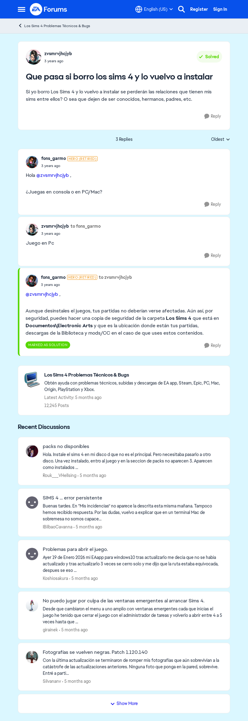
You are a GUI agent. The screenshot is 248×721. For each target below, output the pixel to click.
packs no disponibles (66, 446)
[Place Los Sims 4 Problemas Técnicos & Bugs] (134, 375)
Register (199, 9)
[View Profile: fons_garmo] (32, 162)
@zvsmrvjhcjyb (52, 175)
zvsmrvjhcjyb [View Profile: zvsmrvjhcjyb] (58, 53)
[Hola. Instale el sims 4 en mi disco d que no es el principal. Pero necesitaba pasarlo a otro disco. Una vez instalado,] (132, 461)
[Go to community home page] (48, 9)
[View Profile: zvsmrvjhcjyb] (33, 57)
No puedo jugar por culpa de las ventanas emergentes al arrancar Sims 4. (123, 601)
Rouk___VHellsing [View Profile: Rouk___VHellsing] (59, 475)
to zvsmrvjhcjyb (115, 277)
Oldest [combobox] (220, 139)
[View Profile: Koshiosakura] (32, 554)
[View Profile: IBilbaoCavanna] (32, 502)
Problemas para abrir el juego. (75, 549)
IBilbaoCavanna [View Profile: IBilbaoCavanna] (57, 527)
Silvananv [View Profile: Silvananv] (52, 681)
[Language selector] (154, 9)
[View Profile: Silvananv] (32, 657)
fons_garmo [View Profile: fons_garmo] (53, 158)
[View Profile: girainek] (32, 605)
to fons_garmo (85, 226)
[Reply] (212, 116)
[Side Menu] (21, 9)
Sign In (220, 9)
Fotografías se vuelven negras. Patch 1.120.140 (95, 652)
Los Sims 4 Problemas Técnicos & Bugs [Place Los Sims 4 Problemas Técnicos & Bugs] (54, 25)
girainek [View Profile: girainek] (50, 630)
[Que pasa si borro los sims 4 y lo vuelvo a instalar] (69, 166)
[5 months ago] (92, 475)
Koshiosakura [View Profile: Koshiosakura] (55, 578)
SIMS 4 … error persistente (72, 498)
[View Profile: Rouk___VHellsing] (32, 451)
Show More (124, 703)
